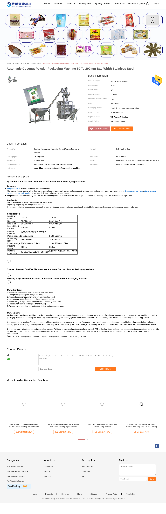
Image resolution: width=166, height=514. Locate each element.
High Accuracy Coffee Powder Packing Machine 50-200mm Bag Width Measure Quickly (24, 425)
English (156, 3)
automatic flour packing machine (26, 336)
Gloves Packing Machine (16, 476)
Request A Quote (136, 4)
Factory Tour (85, 4)
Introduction (48, 467)
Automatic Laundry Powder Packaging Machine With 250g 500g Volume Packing (141, 425)
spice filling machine (78, 336)
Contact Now (122, 128)
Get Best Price (99, 128)
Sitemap (93, 494)
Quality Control (102, 4)
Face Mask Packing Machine (17, 471)
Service (47, 471)
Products (58, 4)
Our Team (47, 476)
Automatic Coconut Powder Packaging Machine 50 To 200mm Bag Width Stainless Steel (75, 63)
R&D (83, 476)
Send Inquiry (105, 369)
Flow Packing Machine (15, 467)
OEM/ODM (86, 471)
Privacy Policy (112, 494)
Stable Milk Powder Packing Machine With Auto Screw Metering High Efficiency (63, 425)
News (79, 494)
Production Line (87, 467)
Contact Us (119, 4)
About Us (70, 4)
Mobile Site (130, 494)
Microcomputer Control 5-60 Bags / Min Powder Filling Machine (102, 425)
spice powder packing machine (54, 336)
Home (47, 4)
